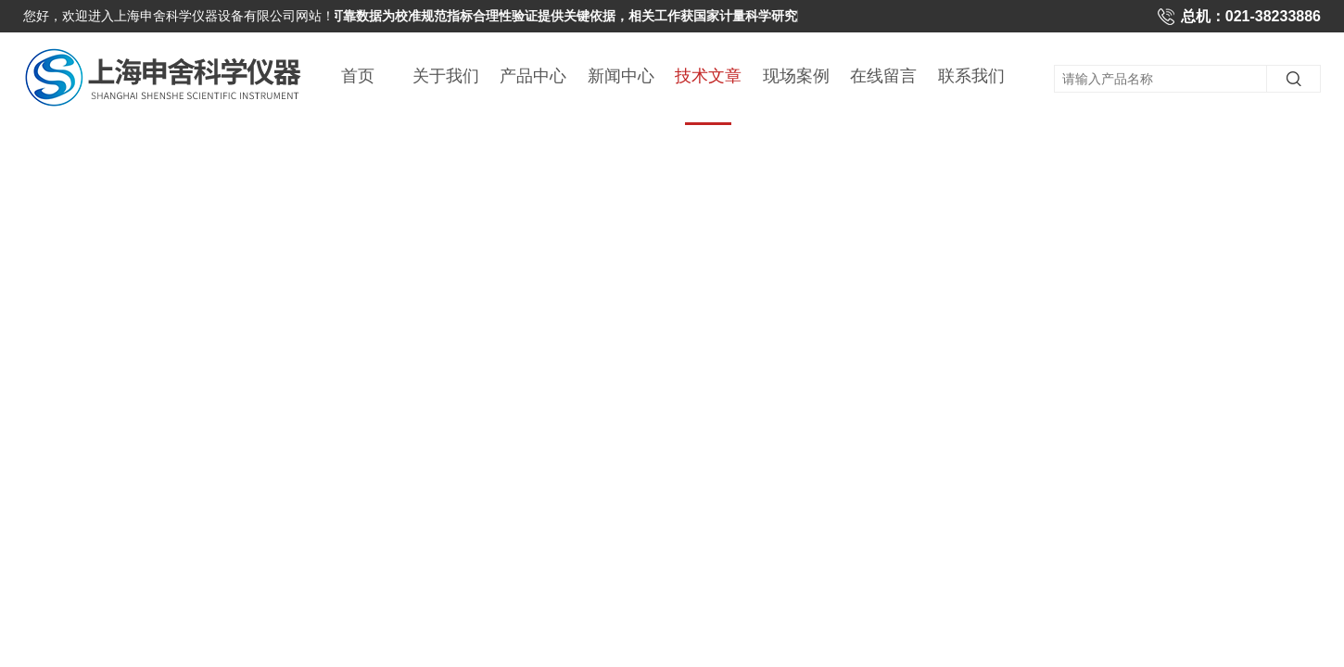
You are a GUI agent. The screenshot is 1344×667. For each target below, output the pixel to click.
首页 (357, 76)
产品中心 (533, 76)
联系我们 (971, 76)
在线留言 (883, 76)
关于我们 (445, 76)
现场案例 (796, 76)
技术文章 (708, 96)
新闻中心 (621, 76)
